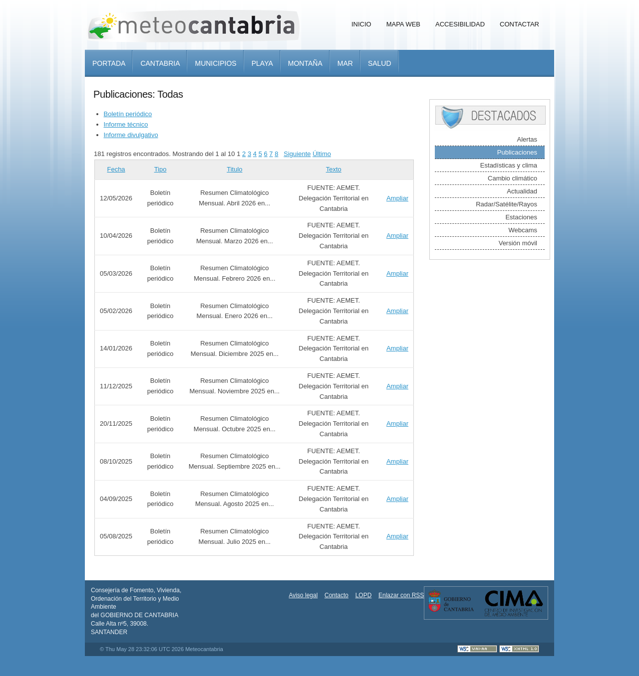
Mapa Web (403, 24)
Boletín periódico (128, 114)
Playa (262, 63)
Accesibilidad (460, 24)
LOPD (363, 595)
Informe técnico (126, 124)
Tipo (160, 169)
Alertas (527, 139)
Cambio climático (512, 178)
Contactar (519, 24)
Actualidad (522, 191)
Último (322, 154)
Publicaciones (517, 152)
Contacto (336, 595)
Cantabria (160, 63)
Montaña (305, 63)
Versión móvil (518, 243)
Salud (379, 63)
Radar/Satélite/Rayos (506, 204)
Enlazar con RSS (401, 595)
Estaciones (521, 217)
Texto (333, 169)
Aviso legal (303, 595)
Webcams (522, 230)
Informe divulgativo (131, 135)
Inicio (361, 24)
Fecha (116, 169)
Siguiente (297, 154)
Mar (345, 63)
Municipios (215, 63)
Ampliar (397, 198)
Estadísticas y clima (508, 165)
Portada (108, 63)
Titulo (234, 169)
